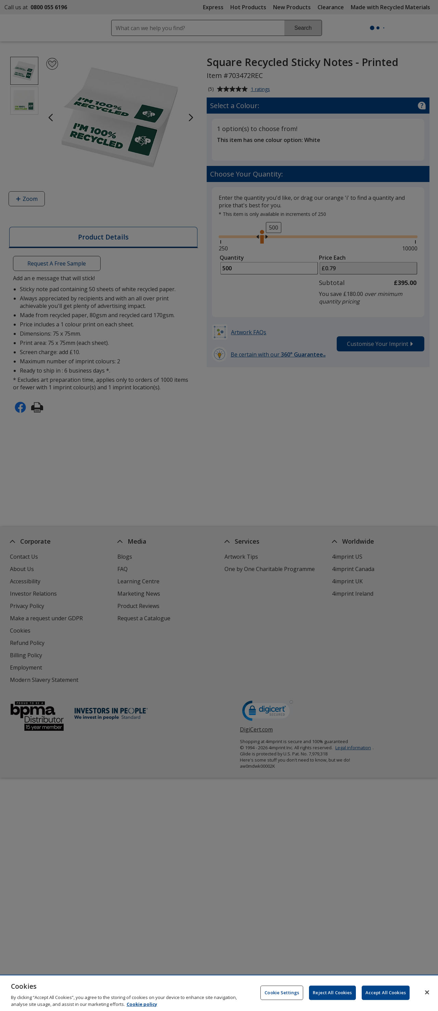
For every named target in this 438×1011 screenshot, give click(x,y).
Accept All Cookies (385, 995)
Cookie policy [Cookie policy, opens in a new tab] (142, 1007)
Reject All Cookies (332, 995)
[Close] (427, 995)
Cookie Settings (282, 995)
